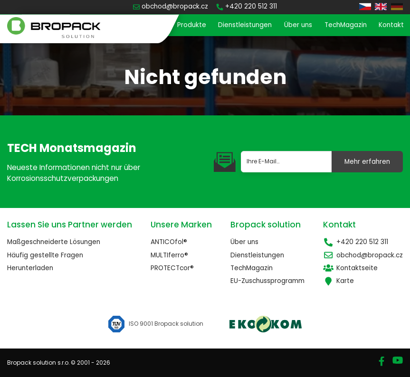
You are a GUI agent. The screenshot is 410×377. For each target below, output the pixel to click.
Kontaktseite (350, 268)
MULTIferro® (169, 255)
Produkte (191, 24)
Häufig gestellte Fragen (45, 255)
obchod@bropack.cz (363, 255)
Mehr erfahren (367, 161)
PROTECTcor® (172, 268)
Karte (338, 280)
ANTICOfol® (169, 241)
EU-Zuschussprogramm (267, 280)
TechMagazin (345, 24)
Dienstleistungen (245, 24)
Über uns (298, 24)
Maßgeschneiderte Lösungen (53, 241)
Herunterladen (30, 268)
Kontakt (391, 24)
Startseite (149, 24)
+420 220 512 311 (355, 241)
